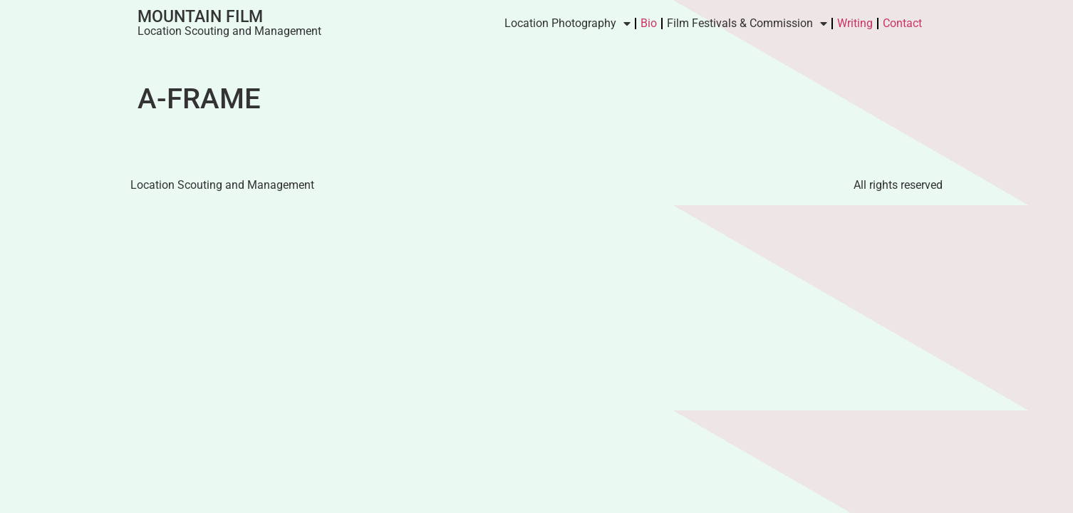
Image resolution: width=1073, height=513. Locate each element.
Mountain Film (200, 16)
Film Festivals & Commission (747, 23)
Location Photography (567, 23)
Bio (649, 23)
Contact (902, 23)
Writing (855, 23)
